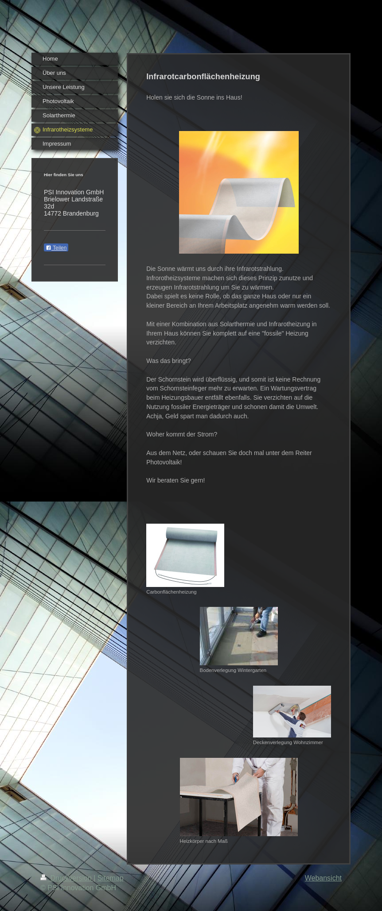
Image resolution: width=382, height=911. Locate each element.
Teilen (56, 248)
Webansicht (323, 878)
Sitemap (110, 878)
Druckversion (67, 878)
